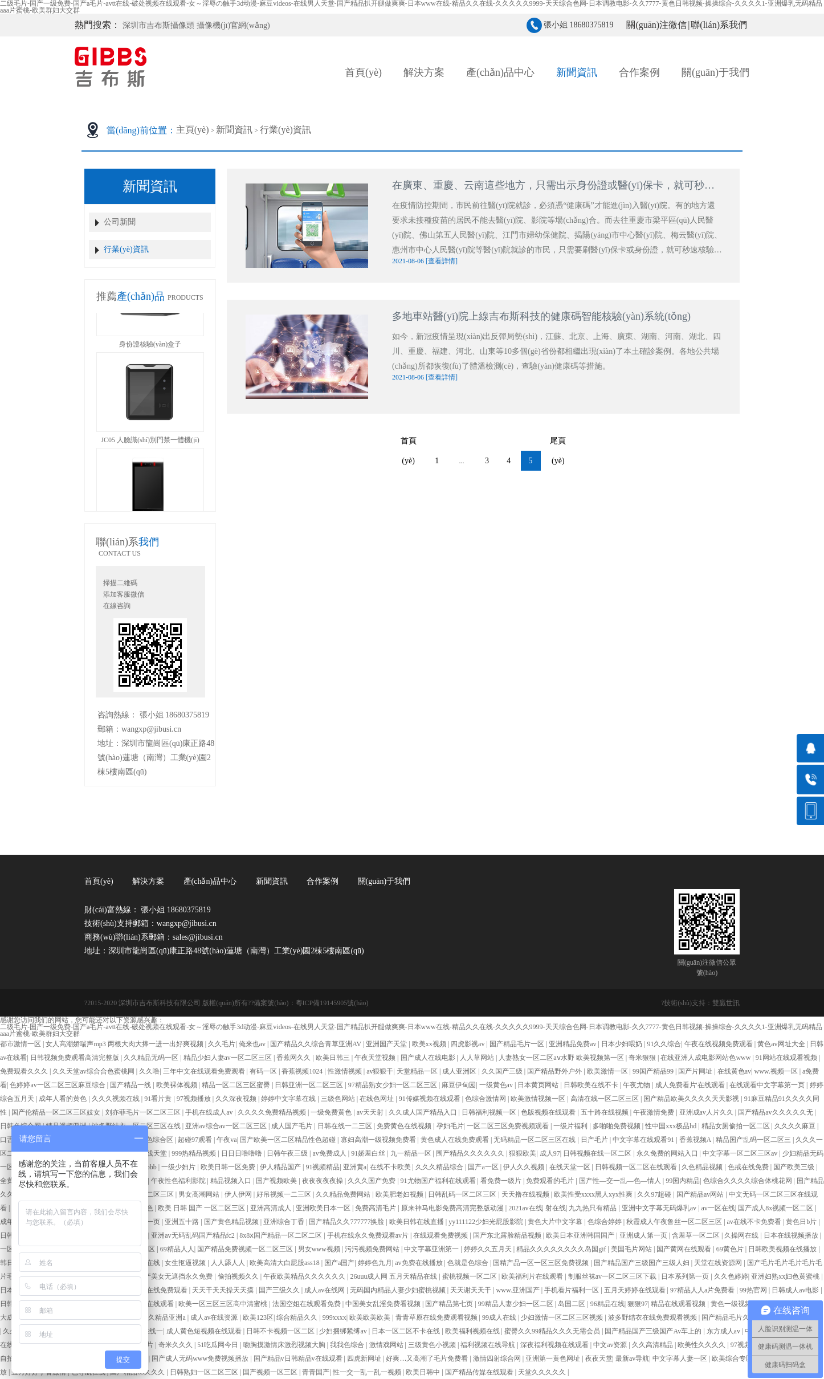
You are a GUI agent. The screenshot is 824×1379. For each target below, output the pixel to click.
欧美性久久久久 (702, 1345)
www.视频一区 (776, 1071)
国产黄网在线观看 (684, 1249)
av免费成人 (330, 1153)
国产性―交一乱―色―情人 (621, 1181)
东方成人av (724, 1331)
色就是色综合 (468, 1263)
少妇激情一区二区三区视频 (563, 1317)
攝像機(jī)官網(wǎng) (233, 25)
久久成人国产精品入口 (424, 1112)
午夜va (226, 1140)
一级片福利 (571, 1126)
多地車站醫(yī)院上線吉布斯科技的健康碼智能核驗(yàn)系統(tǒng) (541, 316)
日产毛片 (595, 1140)
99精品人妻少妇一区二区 (516, 1304)
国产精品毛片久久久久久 (739, 1317)
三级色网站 (339, 1099)
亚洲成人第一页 (644, 1235)
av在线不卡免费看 (755, 1222)
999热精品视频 (195, 1153)
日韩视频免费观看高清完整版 (75, 1058)
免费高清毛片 (376, 1208)
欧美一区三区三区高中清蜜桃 (223, 1304)
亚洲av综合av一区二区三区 (226, 1126)
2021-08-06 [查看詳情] (425, 261)
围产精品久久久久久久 (471, 1153)
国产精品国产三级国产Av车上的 (654, 1331)
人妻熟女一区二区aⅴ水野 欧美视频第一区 (562, 1058)
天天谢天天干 (471, 1290)
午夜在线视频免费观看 (719, 1044)
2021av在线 (525, 1208)
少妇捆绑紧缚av (343, 1331)
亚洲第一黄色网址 (553, 1358)
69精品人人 (177, 1249)
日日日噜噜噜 (242, 1153)
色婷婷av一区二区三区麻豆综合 (58, 1085)
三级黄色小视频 (433, 1345)
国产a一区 (484, 1167)
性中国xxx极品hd (671, 1126)
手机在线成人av (209, 1112)
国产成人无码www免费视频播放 (201, 1358)
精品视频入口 (231, 1181)
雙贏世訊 (726, 1003)
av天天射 (371, 1112)
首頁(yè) (363, 72)
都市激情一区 (21, 1044)
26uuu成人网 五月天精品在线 (394, 1276)
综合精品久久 (297, 1317)
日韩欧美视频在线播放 (783, 1249)
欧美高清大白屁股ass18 (285, 1263)
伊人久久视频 (524, 1167)
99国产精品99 (654, 1071)
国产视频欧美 (277, 1181)
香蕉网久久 (294, 1058)
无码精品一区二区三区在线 (535, 1140)
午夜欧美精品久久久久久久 (305, 1276)
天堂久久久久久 (543, 1372)
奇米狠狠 (643, 1058)
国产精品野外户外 (555, 1071)
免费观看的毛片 (551, 1181)
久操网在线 (742, 1235)
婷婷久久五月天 (488, 1249)
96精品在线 (607, 1304)
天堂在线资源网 (719, 1263)
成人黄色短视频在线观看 (204, 1331)
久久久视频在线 (116, 1099)
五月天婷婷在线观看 (635, 1290)
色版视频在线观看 (549, 1112)
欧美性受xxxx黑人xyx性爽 (594, 1194)
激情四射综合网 (498, 1358)
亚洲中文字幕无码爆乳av (660, 1208)
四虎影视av (468, 1044)
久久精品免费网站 (344, 1194)
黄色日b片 (802, 1222)
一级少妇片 (179, 1167)
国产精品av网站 (700, 1194)
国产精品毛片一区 (517, 1044)
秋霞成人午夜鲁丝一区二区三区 (675, 1222)
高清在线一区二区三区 (605, 1099)
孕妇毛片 (450, 1126)
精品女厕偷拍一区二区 (736, 1126)
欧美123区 (258, 1317)
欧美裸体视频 (177, 1085)
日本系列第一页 (686, 1276)
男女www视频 (320, 1249)
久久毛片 (221, 1044)
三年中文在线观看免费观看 (205, 1071)
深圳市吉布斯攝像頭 (158, 25)
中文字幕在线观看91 (644, 1140)
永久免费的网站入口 (668, 1153)
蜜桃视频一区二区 (470, 1276)
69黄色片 (730, 1249)
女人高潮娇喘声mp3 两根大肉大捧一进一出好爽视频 (125, 1044)
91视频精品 (322, 1167)
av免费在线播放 (419, 1263)
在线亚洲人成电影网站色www (706, 1058)
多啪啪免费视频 (617, 1126)
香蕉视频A (696, 1140)
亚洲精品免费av (573, 1044)
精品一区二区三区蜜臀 (237, 1085)
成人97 (550, 1153)
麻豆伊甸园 (459, 1085)
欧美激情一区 (608, 1071)
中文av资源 (611, 1345)
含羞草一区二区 (696, 1235)
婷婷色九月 (375, 1263)
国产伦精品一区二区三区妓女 (56, 1112)
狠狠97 (637, 1304)
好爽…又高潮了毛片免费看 (428, 1358)
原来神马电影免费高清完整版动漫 (453, 1208)
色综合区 (160, 1140)
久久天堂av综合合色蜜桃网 (94, 1071)
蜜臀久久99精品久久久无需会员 (553, 1331)
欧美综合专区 (733, 1358)
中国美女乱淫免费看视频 (383, 1304)
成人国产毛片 (292, 1126)
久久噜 (149, 1071)
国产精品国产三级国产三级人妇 (642, 1263)
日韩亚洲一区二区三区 (310, 1085)
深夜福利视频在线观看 (555, 1345)
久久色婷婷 (731, 1276)
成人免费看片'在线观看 (691, 1085)
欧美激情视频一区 (539, 1099)
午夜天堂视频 (375, 1058)
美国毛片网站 (632, 1249)
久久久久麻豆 (795, 1126)
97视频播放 (195, 1099)
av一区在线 (718, 1208)
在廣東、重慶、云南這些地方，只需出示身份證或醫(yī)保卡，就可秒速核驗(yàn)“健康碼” (557, 185)
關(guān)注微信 (656, 25)
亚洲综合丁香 (284, 1222)
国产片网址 (696, 1071)
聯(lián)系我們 (719, 25)
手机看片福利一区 (572, 1290)
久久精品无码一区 (152, 1058)
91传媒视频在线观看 (430, 1099)
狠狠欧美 (522, 1153)
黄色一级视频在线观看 (746, 1304)
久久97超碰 (655, 1194)
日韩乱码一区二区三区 (463, 1194)
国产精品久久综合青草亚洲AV (316, 1044)
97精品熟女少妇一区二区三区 (393, 1085)
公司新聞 (120, 222)
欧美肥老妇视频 (400, 1194)
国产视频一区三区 (271, 1372)
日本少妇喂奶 (622, 1044)
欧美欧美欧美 (370, 1317)
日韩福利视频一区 (490, 1112)
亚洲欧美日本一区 (324, 1208)
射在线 (555, 1208)
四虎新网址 (365, 1358)
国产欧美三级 (794, 1167)
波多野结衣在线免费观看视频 (653, 1317)
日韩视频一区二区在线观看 (637, 1167)
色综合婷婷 (605, 1222)
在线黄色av (734, 1071)
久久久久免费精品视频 (273, 1112)
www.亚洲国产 (518, 1290)
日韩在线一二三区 (345, 1126)
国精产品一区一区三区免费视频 (541, 1263)
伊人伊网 (239, 1194)
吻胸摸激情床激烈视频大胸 (285, 1345)
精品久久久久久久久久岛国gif (561, 1249)
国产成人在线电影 (429, 1058)
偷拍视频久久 (239, 1276)
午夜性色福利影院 (179, 1181)
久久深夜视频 (236, 1099)
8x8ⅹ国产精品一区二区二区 (281, 1235)
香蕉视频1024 (303, 1071)
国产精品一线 (131, 1085)
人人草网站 (478, 1058)
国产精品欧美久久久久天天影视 (692, 1099)
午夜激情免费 (654, 1112)
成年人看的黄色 (63, 1099)
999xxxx (334, 1317)
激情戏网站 (387, 1345)
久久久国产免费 (372, 1181)
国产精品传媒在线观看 (480, 1372)
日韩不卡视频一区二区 (281, 1331)
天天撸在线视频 (526, 1194)
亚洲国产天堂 (387, 1044)
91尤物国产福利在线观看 (439, 1181)
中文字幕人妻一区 (680, 1358)
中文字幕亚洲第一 (432, 1249)
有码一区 (264, 1071)
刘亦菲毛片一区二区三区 (143, 1112)
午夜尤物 (637, 1085)
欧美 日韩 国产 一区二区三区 (202, 1208)
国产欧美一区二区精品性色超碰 (288, 1140)
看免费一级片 (501, 1181)
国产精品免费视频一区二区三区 (246, 1249)
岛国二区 (572, 1304)
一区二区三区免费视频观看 (508, 1126)
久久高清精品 (653, 1345)
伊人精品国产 (281, 1167)
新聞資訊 (234, 129)
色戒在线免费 (749, 1167)
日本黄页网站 (538, 1085)
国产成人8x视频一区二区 (776, 1208)
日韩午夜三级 (288, 1153)
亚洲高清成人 (271, 1208)
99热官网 (754, 1290)
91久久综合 (664, 1044)
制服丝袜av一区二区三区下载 (613, 1276)
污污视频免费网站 (373, 1249)
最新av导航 (632, 1358)
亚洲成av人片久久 (707, 1112)
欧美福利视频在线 (473, 1331)
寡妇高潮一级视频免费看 (379, 1140)
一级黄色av (497, 1085)
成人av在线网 (325, 1290)
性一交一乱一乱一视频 (368, 1372)
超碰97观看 (196, 1140)
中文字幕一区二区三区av (741, 1153)
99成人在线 (500, 1317)
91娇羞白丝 (369, 1153)
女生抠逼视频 (186, 1263)
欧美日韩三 (334, 1058)
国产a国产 (339, 1263)
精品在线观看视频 (679, 1304)
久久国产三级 (503, 1071)
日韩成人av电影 (796, 1290)
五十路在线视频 (605, 1112)
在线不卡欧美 (391, 1167)
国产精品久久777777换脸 (347, 1222)
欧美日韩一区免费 (229, 1167)
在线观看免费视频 (441, 1235)
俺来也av (253, 1044)
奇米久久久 (176, 1345)
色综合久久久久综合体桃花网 (748, 1181)
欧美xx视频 (430, 1044)
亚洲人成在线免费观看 (154, 1290)
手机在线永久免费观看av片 (368, 1235)
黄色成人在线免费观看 (456, 1140)
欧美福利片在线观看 (533, 1276)
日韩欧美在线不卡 (592, 1085)
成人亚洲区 (460, 1071)
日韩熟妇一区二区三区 (205, 1372)
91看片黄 (158, 1099)
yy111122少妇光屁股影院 (486, 1222)
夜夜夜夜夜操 (323, 1181)
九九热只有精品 (593, 1208)
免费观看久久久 (25, 1071)
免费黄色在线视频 (405, 1126)
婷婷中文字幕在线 (289, 1099)
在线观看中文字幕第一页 (767, 1085)
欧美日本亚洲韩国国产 (581, 1235)
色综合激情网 (486, 1099)
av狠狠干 (379, 1071)
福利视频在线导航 (488, 1345)
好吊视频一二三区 (284, 1194)
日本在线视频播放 (792, 1235)
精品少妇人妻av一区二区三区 (228, 1058)
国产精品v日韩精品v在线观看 (299, 1358)
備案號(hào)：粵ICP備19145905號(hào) (311, 1003)
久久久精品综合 (440, 1167)
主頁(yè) (192, 129)
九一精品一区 (411, 1153)
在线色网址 (377, 1099)
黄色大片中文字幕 (556, 1222)
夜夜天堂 (599, 1358)
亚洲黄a (354, 1167)
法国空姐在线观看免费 (307, 1304)
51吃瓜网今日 (218, 1345)
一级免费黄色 (332, 1112)
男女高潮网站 (199, 1194)
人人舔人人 (229, 1263)
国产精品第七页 (450, 1304)
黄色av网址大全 (781, 1044)
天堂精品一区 (418, 1071)
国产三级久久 (280, 1290)
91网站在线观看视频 (787, 1058)
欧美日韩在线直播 (417, 1222)
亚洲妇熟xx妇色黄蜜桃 (786, 1276)
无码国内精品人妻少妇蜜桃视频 (398, 1290)
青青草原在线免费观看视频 (437, 1317)
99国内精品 (683, 1181)
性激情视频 (346, 1071)
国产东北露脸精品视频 (508, 1235)
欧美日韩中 (424, 1372)
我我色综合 (348, 1345)
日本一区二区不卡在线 (407, 1331)
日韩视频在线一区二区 (598, 1153)
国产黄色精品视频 (232, 1222)
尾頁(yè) (560, 443)
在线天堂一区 (570, 1167)
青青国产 (315, 1372)
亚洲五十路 (183, 1222)
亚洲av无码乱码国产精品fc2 (193, 1235)
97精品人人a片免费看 (703, 1290)
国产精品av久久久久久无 (776, 1112)
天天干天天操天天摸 (223, 1290)
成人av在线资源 (214, 1317)
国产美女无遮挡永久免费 (175, 1276)
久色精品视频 (703, 1167)
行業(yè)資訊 (285, 129)
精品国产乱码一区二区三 (754, 1140)
